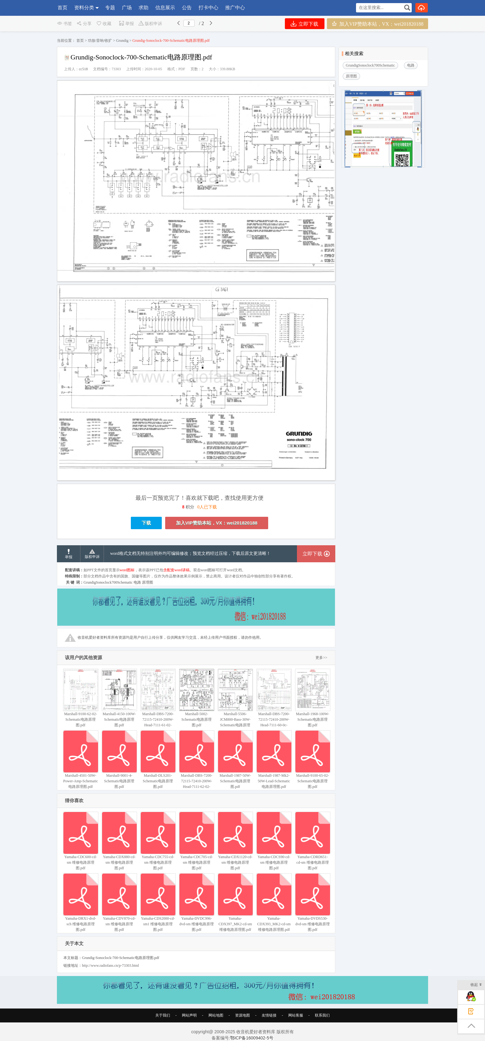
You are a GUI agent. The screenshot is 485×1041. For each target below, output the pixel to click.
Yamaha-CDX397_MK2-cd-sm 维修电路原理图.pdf (235, 902)
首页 (62, 7)
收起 (476, 985)
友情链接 (269, 1015)
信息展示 (165, 7)
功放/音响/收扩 (100, 40)
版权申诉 (150, 23)
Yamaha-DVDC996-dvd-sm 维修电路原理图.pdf (196, 902)
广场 (127, 7)
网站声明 (189, 1015)
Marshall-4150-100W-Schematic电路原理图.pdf (119, 698)
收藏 (103, 23)
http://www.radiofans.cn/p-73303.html (110, 965)
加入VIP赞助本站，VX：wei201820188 (377, 24)
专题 (110, 7)
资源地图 (242, 1015)
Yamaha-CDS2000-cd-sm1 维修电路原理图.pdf (157, 902)
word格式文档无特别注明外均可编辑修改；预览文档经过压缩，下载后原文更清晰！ (190, 553)
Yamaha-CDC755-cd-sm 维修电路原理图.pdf (157, 841)
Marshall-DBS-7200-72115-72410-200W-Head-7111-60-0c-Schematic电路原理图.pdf (273, 703)
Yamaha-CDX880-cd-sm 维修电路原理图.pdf (119, 841)
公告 (187, 7)
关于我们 (162, 1015)
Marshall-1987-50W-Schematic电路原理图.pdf (235, 759)
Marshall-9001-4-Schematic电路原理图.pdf (119, 759)
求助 (143, 7)
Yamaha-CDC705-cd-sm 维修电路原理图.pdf (196, 841)
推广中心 (235, 7)
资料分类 (84, 7)
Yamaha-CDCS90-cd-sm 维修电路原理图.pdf (273, 841)
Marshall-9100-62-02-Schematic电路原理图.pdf (80, 698)
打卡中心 (208, 7)
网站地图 (215, 1015)
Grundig (122, 40)
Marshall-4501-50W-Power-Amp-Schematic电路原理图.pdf (80, 759)
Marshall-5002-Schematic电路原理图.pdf (196, 698)
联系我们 (322, 1015)
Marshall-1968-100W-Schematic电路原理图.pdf (312, 698)
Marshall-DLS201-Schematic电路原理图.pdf (157, 759)
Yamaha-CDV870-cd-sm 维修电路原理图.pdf (119, 902)
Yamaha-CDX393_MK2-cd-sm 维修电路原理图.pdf (273, 902)
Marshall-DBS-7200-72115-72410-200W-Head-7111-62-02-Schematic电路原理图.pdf (196, 765)
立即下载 (304, 24)
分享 (84, 23)
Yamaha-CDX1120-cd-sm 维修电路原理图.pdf (235, 841)
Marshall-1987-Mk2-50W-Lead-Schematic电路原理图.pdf (273, 759)
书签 (64, 23)
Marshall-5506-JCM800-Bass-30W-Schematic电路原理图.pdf (235, 701)
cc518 (83, 69)
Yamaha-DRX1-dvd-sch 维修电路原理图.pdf (80, 902)
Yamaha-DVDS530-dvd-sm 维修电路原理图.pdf (312, 902)
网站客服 (295, 1015)
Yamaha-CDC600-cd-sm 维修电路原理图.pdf (80, 841)
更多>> (321, 657)
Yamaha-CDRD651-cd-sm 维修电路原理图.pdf (312, 841)
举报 (126, 23)
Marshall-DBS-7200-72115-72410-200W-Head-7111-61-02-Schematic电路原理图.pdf (157, 703)
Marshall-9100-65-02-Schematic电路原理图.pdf (312, 759)
